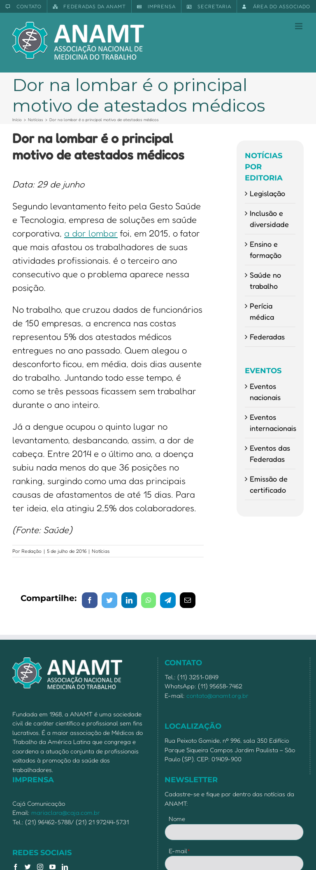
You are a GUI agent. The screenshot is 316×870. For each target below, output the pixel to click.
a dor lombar (91, 233)
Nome (177, 819)
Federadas (267, 336)
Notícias (101, 551)
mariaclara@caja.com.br (65, 812)
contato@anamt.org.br (217, 695)
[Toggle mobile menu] (299, 26)
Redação (31, 551)
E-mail (180, 851)
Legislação (267, 193)
